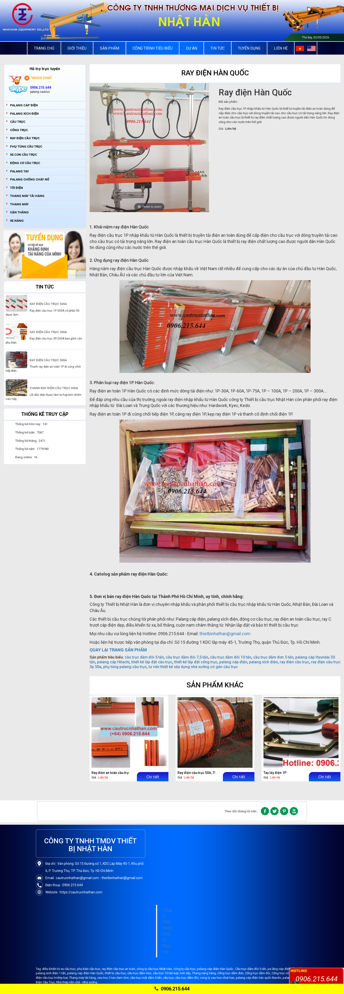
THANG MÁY (19, 204)
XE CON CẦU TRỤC (23, 154)
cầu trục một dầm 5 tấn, (146, 977)
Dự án (191, 48)
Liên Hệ (281, 48)
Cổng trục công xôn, (286, 973)
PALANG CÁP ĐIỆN (24, 105)
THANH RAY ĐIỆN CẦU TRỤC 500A (54, 388)
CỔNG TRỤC (19, 130)
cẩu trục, (169, 977)
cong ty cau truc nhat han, (218, 977)
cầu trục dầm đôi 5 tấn (144, 657)
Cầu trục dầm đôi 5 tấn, (251, 969)
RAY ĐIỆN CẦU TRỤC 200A (48, 332)
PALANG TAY (19, 171)
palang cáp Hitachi (113, 662)
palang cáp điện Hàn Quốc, (86, 973)
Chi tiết (152, 777)
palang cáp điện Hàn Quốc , (216, 969)
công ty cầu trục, (185, 969)
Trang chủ (44, 48)
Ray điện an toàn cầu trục (110, 773)
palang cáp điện (233, 662)
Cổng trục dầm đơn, (231, 973)
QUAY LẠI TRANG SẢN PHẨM (118, 649)
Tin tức (217, 48)
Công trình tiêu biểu (152, 48)
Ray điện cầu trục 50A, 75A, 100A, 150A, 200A (211, 773)
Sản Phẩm (109, 48)
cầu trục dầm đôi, (187, 977)
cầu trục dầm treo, (140, 973)
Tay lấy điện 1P (274, 773)
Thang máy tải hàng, (83, 977)
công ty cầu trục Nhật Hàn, (155, 969)
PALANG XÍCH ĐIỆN (24, 113)
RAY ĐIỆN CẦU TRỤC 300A (48, 360)
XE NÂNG (17, 220)
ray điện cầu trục (294, 662)
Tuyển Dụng (249, 48)
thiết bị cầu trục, (116, 973)
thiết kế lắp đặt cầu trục (151, 662)
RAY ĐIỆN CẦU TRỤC (25, 138)
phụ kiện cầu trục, (89, 969)
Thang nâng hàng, (204, 973)
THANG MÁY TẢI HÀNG (27, 196)
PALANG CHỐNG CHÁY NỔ (29, 179)
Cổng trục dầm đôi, (258, 973)
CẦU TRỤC (17, 122)
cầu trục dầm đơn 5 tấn (273, 657)
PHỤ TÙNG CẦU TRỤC (26, 146)
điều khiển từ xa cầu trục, (59, 969)
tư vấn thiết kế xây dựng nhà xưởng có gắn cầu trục (193, 666)
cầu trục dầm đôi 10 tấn (230, 657)
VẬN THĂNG (19, 212)
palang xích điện (263, 662)
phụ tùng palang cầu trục (125, 666)
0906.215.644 (172, 989)
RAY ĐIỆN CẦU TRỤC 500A (48, 304)
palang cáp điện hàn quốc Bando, (259, 977)
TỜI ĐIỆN (16, 188)
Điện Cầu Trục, (46, 982)
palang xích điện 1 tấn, (51, 973)
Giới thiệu (77, 48)
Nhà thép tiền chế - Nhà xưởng (76, 982)
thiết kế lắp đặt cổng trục (195, 662)
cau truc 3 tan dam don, (113, 977)
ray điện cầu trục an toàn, (119, 969)
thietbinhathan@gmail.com (224, 633)
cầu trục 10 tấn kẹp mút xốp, (172, 973)
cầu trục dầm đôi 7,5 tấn (187, 657)
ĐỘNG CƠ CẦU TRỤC (25, 163)
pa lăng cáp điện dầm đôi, (285, 969)
